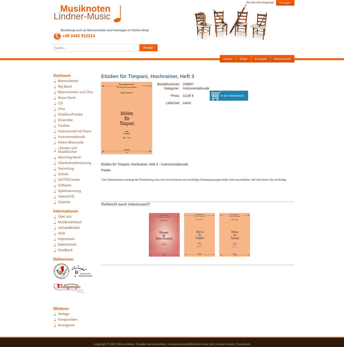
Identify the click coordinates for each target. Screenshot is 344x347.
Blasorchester (68, 81)
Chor (61, 109)
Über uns (64, 216)
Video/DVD (66, 196)
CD (60, 103)
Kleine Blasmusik (71, 142)
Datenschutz (67, 244)
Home (228, 59)
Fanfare (64, 125)
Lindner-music (225, 344)
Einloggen (285, 2)
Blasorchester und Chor (75, 92)
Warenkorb (282, 59)
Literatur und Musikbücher (67, 150)
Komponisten (68, 319)
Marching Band (69, 157)
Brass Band (66, 98)
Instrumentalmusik (71, 137)
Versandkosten (69, 228)
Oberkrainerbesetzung (74, 163)
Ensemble (65, 120)
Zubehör (64, 202)
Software (64, 185)
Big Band (64, 86)
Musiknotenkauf (69, 222)
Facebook (243, 344)
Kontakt (261, 59)
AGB (61, 233)
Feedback (65, 250)
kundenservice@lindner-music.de (191, 344)
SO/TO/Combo (69, 180)
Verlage (63, 314)
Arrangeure (66, 325)
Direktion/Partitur (70, 114)
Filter (243, 59)
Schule (63, 174)
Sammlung (66, 168)
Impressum (66, 239)
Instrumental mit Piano (74, 131)
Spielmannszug (69, 191)
